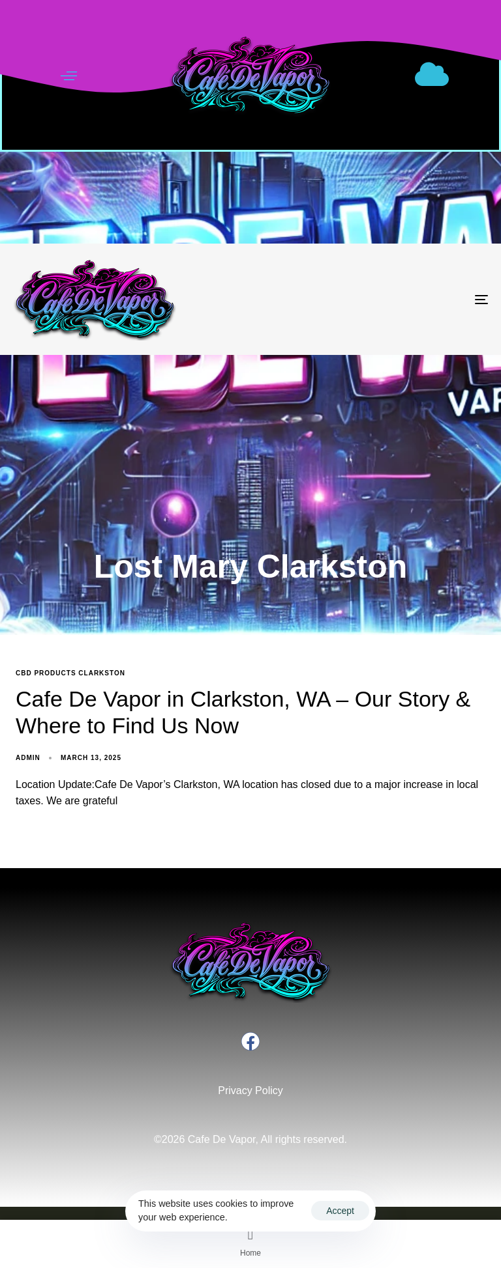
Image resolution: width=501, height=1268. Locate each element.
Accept (340, 1210)
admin (28, 757)
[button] (69, 76)
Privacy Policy (250, 1090)
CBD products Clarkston (70, 673)
